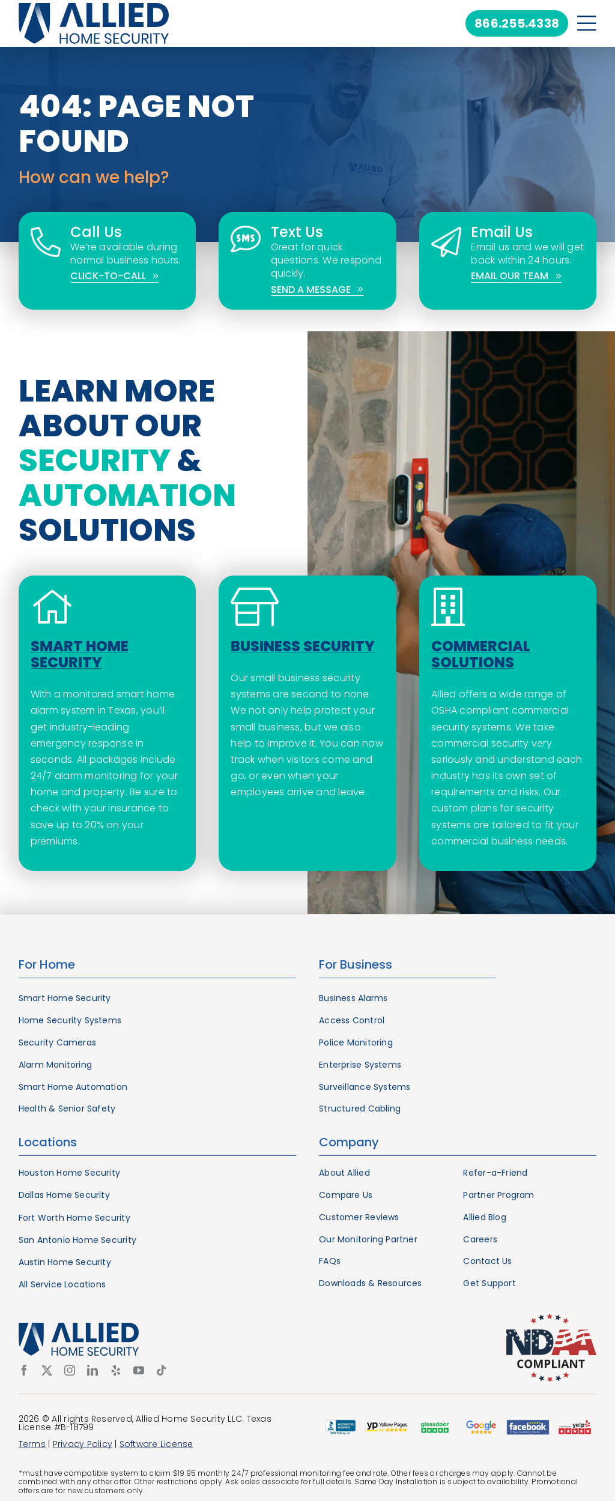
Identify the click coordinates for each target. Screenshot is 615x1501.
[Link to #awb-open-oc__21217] (586, 23)
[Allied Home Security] (94, 7)
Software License (156, 1444)
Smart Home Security (80, 654)
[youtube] (138, 1370)
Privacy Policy (82, 1444)
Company (349, 1142)
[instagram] (69, 1370)
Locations (48, 1142)
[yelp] (116, 1370)
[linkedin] (92, 1370)
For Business (355, 964)
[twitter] (46, 1370)
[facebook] (24, 1370)
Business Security (303, 646)
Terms (32, 1444)
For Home (47, 964)
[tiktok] (161, 1370)
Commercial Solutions (480, 654)
